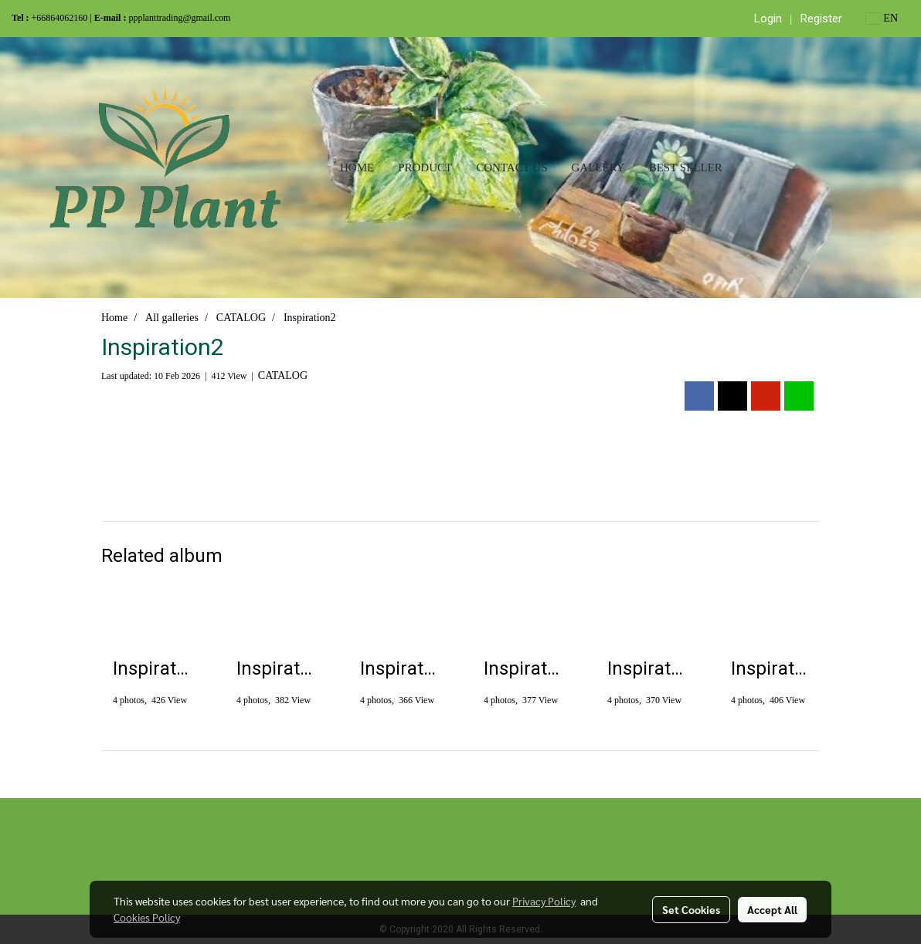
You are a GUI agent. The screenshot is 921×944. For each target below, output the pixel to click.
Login (768, 18)
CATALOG (283, 375)
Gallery (597, 167)
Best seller (685, 167)
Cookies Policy (147, 917)
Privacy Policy (544, 901)
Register (821, 18)
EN (882, 18)
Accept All (772, 909)
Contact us (511, 167)
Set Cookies (691, 909)
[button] (748, 167)
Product (425, 167)
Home (357, 167)
